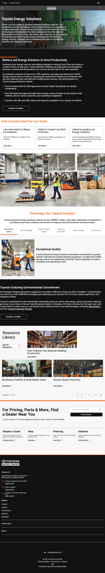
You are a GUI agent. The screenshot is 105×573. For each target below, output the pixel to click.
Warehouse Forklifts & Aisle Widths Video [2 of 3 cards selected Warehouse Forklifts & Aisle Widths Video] (24, 380)
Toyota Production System (19, 309)
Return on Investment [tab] (61, 230)
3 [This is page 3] (88, 395)
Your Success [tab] (96, 230)
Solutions (83, 431)
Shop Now (31, 440)
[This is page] (101, 395)
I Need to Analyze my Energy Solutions (83, 131)
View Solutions (83, 440)
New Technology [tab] (26, 230)
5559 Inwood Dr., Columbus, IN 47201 (13, 477)
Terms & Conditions (44, 561)
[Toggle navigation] (2, 8)
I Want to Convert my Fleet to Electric (52, 131)
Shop (5, 3)
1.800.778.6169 (9, 496)
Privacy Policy (55, 561)
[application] (52, 344)
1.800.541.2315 (9, 489)
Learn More (7, 146)
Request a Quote (11, 431)
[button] (77, 395)
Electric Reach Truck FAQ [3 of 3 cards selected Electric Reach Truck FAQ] (66, 380)
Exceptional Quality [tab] (8, 230)
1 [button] (81, 395)
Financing (58, 431)
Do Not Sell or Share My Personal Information (52, 566)
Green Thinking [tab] (79, 230)
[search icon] (100, 409)
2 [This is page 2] (85, 395)
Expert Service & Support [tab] (44, 230)
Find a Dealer (15, 3)
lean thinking (94, 306)
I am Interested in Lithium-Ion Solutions (17, 131)
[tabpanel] (52, 257)
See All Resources (7, 346)
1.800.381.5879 (9, 483)
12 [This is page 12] (96, 395)
